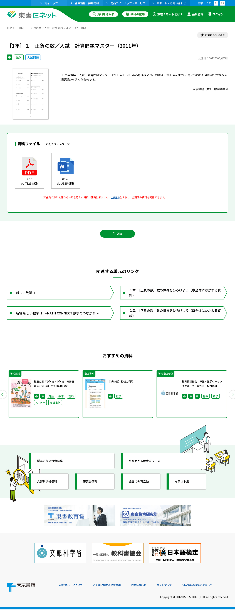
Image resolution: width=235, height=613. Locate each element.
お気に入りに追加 (212, 35)
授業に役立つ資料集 (52, 468)
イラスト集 (184, 489)
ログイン (216, 14)
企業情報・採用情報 (85, 3)
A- (216, 3)
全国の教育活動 (141, 489)
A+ (222, 3)
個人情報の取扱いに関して (211, 589)
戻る (117, 236)
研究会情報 (92, 489)
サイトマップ (175, 589)
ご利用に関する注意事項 (112, 589)
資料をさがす (103, 14)
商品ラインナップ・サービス (125, 3)
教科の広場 (135, 14)
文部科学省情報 (49, 489)
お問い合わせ (147, 589)
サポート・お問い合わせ (169, 3)
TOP (9, 28)
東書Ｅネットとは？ (168, 14)
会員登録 (195, 14)
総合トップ (49, 3)
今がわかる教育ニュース (147, 468)
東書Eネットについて (72, 589)
